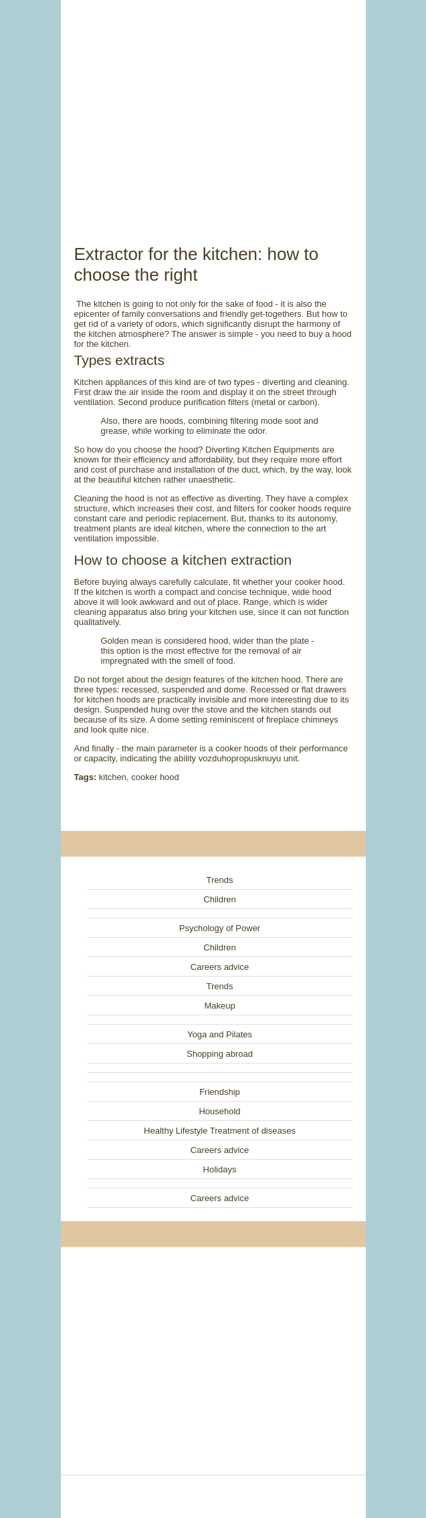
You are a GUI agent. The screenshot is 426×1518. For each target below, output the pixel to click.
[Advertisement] (213, 107)
